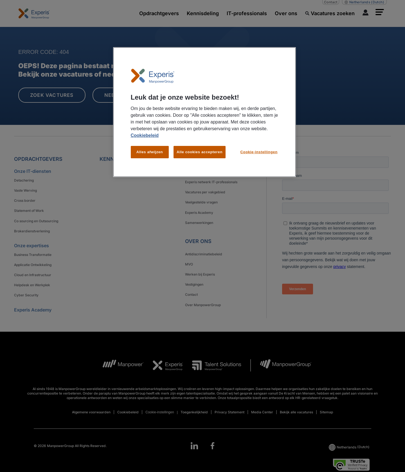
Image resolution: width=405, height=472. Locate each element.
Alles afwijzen (149, 152)
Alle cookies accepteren (199, 152)
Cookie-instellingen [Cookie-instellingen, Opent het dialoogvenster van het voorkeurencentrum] (259, 152)
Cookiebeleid (145, 135)
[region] (204, 112)
